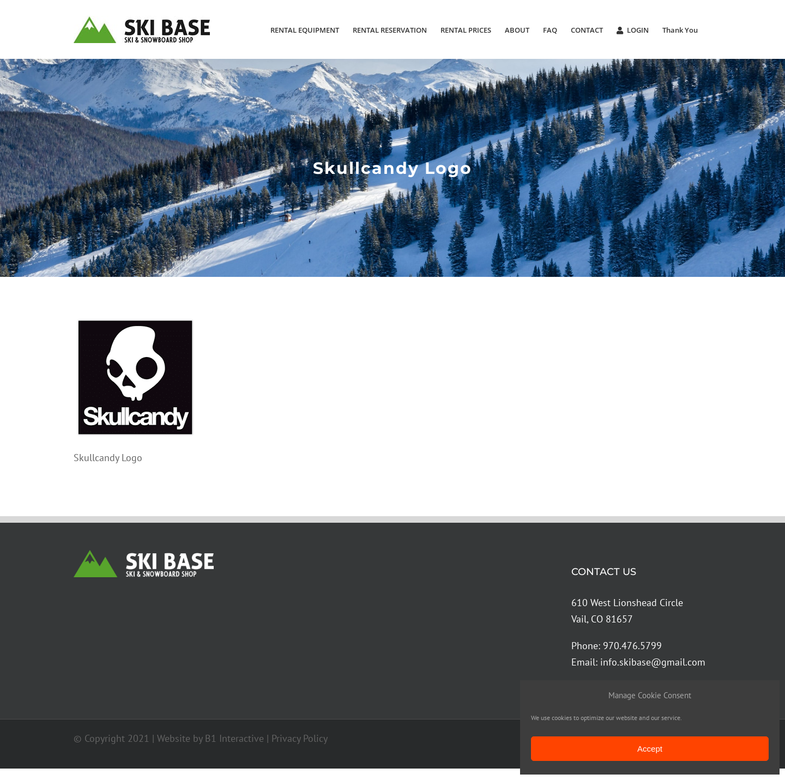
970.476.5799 (632, 645)
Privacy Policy (299, 738)
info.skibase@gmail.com (652, 662)
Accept (649, 748)
